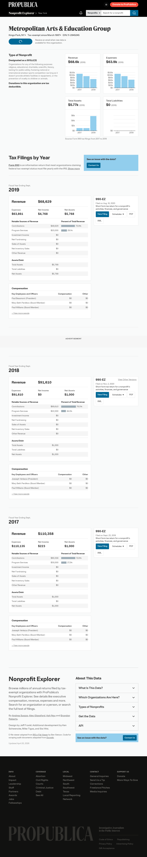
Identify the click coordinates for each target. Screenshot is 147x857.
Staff (11, 787)
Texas (66, 791)
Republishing (123, 839)
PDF (131, 214)
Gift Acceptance (107, 848)
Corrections (96, 783)
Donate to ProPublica (124, 4)
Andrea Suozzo (20, 715)
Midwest (67, 776)
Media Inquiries (98, 791)
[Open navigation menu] (106, 4)
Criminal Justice (44, 787)
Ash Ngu (51, 715)
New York (42, 13)
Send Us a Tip (97, 780)
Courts (39, 783)
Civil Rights (42, 780)
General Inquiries (99, 776)
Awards (13, 795)
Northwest (68, 780)
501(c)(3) (32, 60)
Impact (12, 780)
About (12, 776)
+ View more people (20, 313)
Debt (38, 791)
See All (39, 795)
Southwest (69, 787)
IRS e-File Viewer (40, 734)
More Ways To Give (127, 780)
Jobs (11, 799)
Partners (13, 791)
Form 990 (14, 165)
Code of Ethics (106, 839)
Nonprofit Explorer (21, 13)
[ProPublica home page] (51, 833)
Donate (121, 776)
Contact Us (93, 165)
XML (99, 220)
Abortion (40, 776)
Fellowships (15, 802)
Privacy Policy (105, 844)
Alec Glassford (37, 715)
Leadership (15, 783)
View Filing (102, 214)
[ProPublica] (23, 4)
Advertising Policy (124, 844)
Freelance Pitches (100, 787)
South (66, 783)
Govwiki (50, 737)
